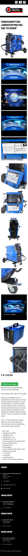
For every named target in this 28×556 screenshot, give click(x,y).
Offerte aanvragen (9, 384)
